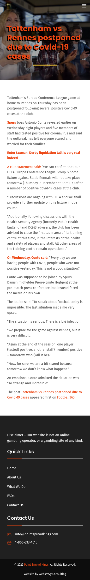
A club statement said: (24, 167)
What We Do (16, 487)
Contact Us (15, 505)
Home (11, 468)
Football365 (66, 397)
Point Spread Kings (36, 564)
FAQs (10, 496)
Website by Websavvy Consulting (45, 574)
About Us (14, 477)
